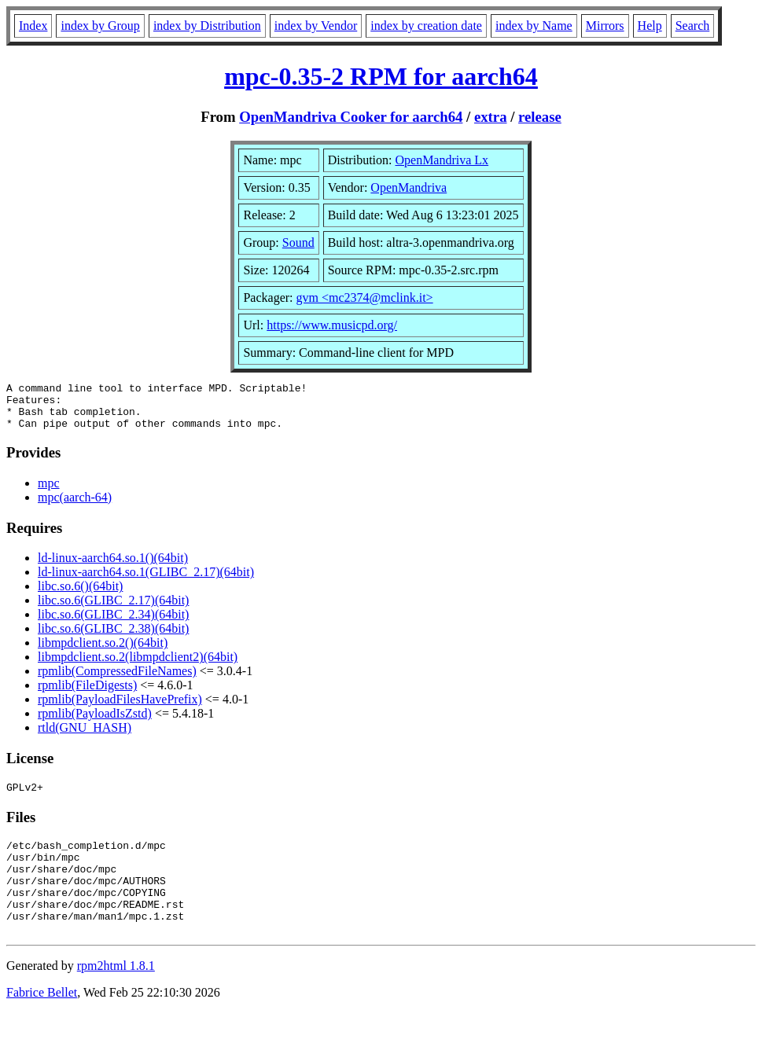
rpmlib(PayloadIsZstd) (95, 722)
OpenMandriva (408, 187)
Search (692, 25)
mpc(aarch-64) (75, 506)
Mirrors (605, 25)
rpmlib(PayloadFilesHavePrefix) (120, 708)
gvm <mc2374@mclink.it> (364, 297)
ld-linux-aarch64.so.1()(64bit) (113, 567)
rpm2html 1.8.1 (116, 996)
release (539, 116)
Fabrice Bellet (41, 1023)
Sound (298, 242)
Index (33, 25)
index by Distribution (207, 25)
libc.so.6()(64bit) (80, 595)
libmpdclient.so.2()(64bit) (102, 652)
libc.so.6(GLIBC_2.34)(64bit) (113, 623)
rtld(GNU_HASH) (84, 737)
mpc (49, 492)
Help (650, 25)
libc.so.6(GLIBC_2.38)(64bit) (113, 638)
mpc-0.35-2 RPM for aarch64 (381, 76)
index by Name (533, 25)
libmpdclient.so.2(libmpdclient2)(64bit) (137, 666)
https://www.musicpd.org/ (332, 325)
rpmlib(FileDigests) (87, 694)
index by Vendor (315, 25)
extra (490, 116)
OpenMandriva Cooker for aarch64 (350, 116)
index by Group (100, 25)
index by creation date (426, 25)
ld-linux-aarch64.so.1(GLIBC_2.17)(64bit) (146, 581)
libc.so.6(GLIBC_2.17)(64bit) (113, 609)
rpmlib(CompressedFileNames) (117, 680)
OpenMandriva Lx (441, 160)
